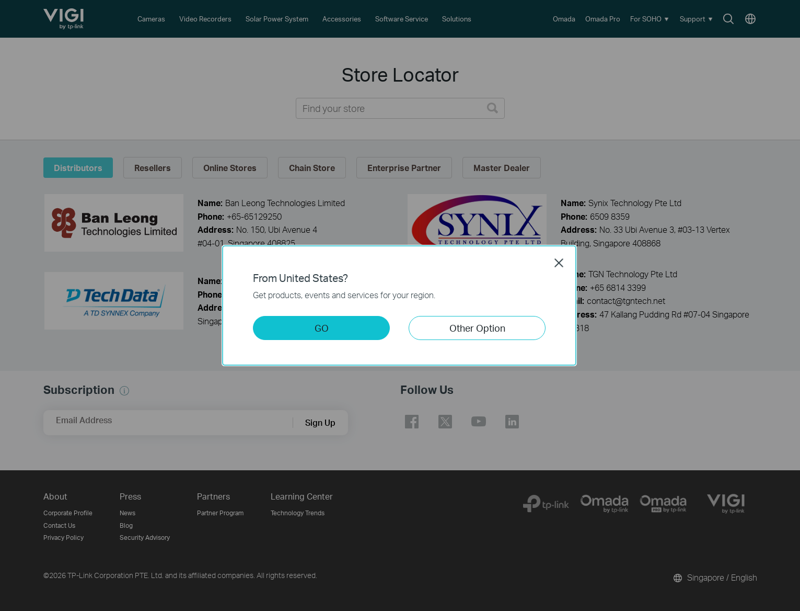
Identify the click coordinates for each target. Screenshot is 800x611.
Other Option (477, 328)
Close (559, 262)
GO (322, 328)
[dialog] (400, 305)
